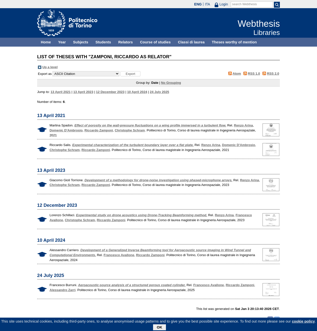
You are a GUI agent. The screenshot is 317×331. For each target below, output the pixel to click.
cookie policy (303, 322)
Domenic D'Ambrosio (66, 130)
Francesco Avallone (119, 255)
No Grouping (171, 83)
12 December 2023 (110, 92)
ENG (198, 4)
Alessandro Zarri (63, 290)
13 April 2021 (61, 92)
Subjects (80, 42)
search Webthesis (244, 4)
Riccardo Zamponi (98, 130)
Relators (125, 42)
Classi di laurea (191, 42)
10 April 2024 (137, 92)
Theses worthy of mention (234, 42)
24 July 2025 (159, 92)
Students (103, 42)
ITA (207, 4)
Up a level (50, 67)
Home (46, 42)
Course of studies (155, 42)
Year (62, 42)
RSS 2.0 (273, 73)
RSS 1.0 (254, 73)
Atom (237, 73)
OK (159, 328)
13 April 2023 (83, 92)
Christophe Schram (130, 130)
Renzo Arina (243, 125)
